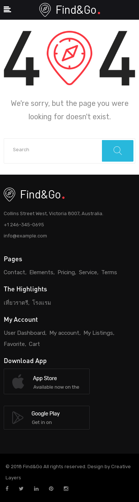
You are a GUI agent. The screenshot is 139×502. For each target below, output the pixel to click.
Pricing (66, 272)
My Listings (98, 333)
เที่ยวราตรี (16, 302)
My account (64, 333)
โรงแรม (41, 302)
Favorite (14, 344)
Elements (41, 272)
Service (88, 272)
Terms (109, 272)
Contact (14, 272)
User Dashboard (24, 333)
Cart (34, 344)
